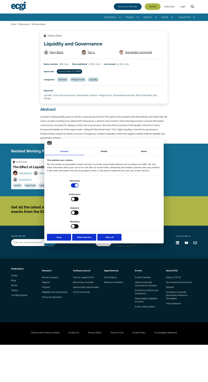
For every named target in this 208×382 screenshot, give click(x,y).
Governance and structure (178, 311)
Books (15, 316)
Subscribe (169, 7)
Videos (15, 322)
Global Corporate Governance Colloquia (146, 313)
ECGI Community (81, 322)
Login (182, 7)
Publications (110, 17)
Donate (152, 7)
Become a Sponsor (123, 270)
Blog (14, 311)
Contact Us (71, 367)
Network (147, 17)
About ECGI (184, 17)
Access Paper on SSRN (72, 78)
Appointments (111, 298)
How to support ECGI (83, 306)
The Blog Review (20, 327)
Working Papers (40, 25)
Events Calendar (143, 306)
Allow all (142, 217)
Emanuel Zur (26, 198)
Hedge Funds (81, 87)
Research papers (50, 306)
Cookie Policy (141, 367)
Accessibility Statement (170, 367)
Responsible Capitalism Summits (146, 330)
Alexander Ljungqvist (139, 56)
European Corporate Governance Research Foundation (176, 325)
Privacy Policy (94, 367)
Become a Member (127, 7)
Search (192, 7)
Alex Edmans (26, 191)
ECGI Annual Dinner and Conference (146, 321)
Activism (65, 87)
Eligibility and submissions (55, 322)
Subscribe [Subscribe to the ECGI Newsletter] (118, 232)
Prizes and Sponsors (52, 327)
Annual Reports (173, 333)
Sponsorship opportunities (86, 316)
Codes (15, 306)
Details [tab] (104, 172)
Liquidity (97, 87)
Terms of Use (117, 367)
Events (164, 17)
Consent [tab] (64, 172)
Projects (129, 17)
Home (14, 25)
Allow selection (104, 217)
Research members (113, 311)
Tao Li (92, 56)
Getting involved (81, 298)
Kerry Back (57, 56)
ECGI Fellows (110, 306)
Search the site (19, 263)
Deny (65, 217)
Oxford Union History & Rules (40, 367)
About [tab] (144, 172)
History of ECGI (173, 306)
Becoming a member (83, 311)
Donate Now (101, 270)
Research (47, 298)
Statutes (170, 316)
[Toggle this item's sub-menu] (119, 18)
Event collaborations (145, 337)
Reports (46, 311)
